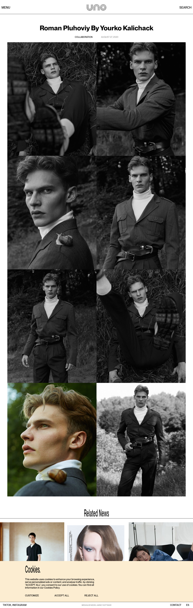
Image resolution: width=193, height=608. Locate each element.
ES (187, 605)
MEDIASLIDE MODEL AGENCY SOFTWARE (96, 605)
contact (175, 605)
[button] (32, 595)
